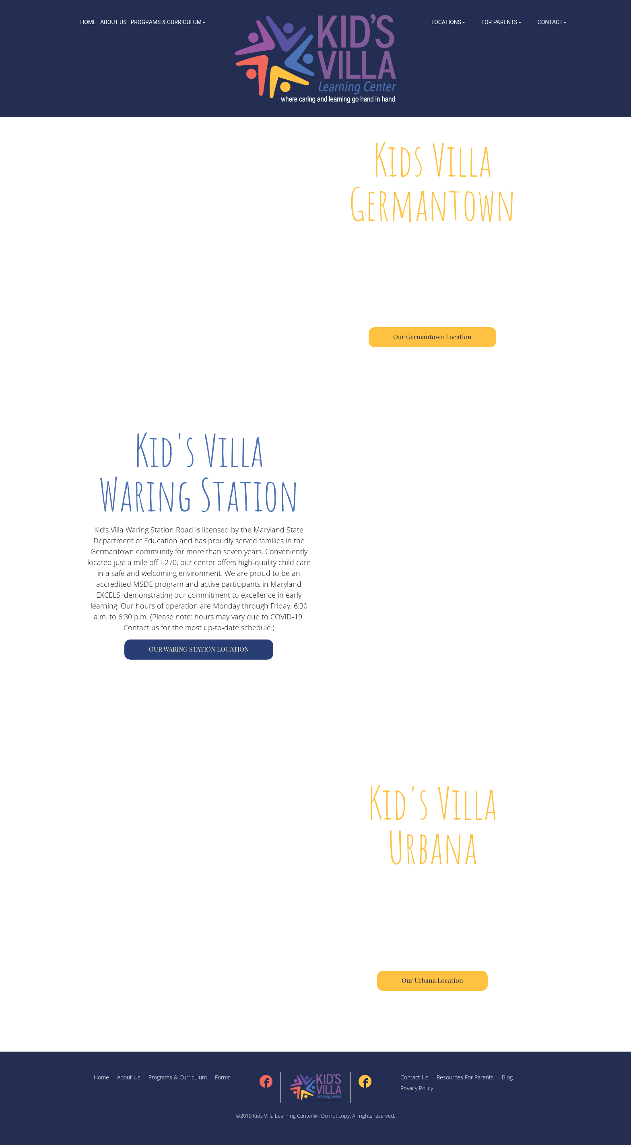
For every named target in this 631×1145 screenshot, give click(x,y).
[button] (168, 22)
